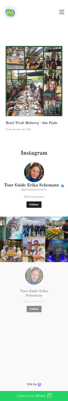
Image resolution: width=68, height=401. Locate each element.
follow (34, 309)
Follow (34, 204)
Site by (34, 384)
